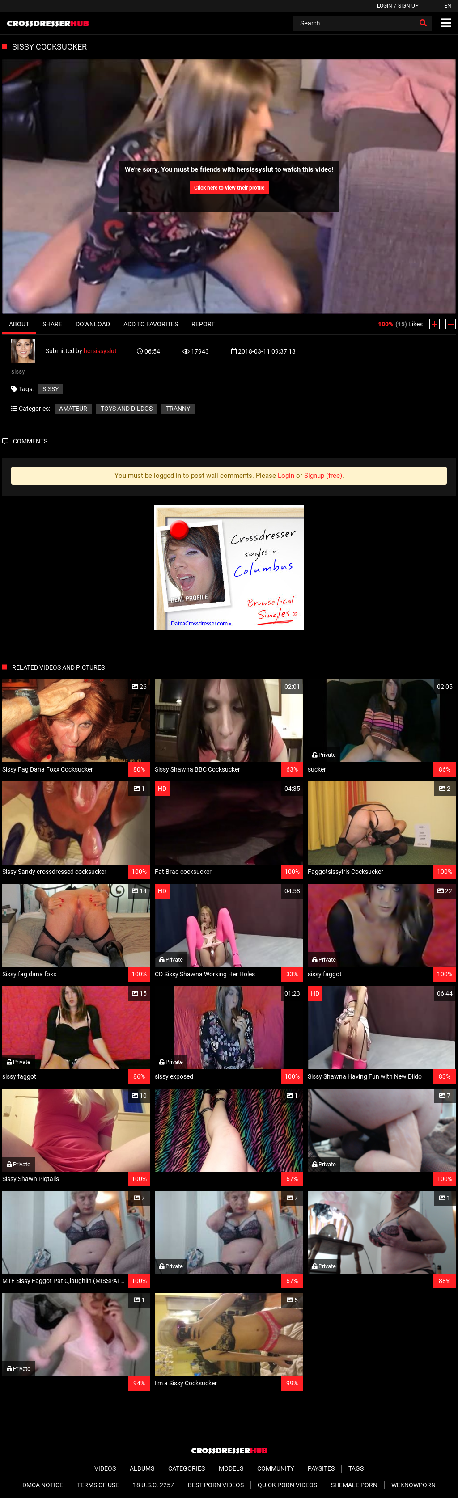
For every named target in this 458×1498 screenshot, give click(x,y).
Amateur (73, 408)
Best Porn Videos (216, 1485)
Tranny (178, 408)
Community (275, 1468)
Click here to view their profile (229, 188)
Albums (142, 1468)
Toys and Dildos (127, 408)
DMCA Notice (42, 1485)
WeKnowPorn (413, 1485)
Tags (356, 1468)
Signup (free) (323, 476)
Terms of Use (98, 1485)
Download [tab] (93, 324)
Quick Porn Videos (287, 1485)
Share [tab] (52, 324)
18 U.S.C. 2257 (153, 1485)
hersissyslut (100, 350)
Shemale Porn (354, 1485)
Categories (186, 1468)
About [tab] (19, 324)
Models (231, 1468)
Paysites (321, 1468)
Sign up (408, 6)
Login (384, 6)
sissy (50, 388)
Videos (105, 1468)
